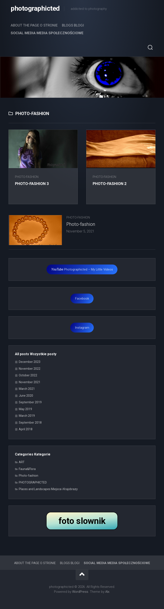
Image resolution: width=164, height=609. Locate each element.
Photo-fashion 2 (109, 183)
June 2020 (26, 395)
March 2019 (27, 415)
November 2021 (29, 382)
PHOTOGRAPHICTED (33, 482)
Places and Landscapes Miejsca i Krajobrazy (48, 489)
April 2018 (25, 429)
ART (22, 462)
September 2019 (30, 402)
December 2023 (29, 362)
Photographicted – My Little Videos (82, 269)
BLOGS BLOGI (73, 25)
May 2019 (25, 409)
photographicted (35, 8)
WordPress (80, 592)
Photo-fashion (26, 177)
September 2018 (30, 422)
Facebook (82, 298)
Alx (107, 592)
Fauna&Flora (27, 469)
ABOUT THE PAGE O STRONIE (34, 25)
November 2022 (29, 368)
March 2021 (27, 388)
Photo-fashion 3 (32, 183)
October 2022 (28, 375)
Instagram (82, 328)
